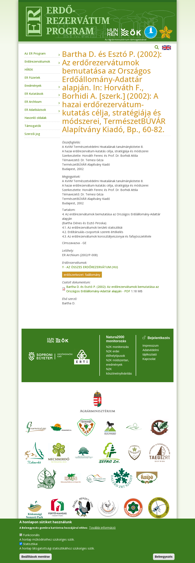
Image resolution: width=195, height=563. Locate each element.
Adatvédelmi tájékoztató (150, 352)
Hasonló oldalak (35, 118)
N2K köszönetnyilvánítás (118, 371)
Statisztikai (30, 544)
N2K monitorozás (117, 347)
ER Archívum (33, 102)
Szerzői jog (32, 134)
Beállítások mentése (35, 556)
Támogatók (32, 126)
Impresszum (150, 345)
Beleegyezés (164, 556)
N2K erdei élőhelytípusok (115, 353)
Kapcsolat (148, 359)
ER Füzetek (32, 78)
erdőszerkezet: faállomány (82, 275)
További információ (102, 528)
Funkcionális (31, 535)
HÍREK (28, 69)
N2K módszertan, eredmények (117, 362)
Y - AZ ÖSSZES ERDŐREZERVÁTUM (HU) (90, 267)
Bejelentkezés (159, 338)
